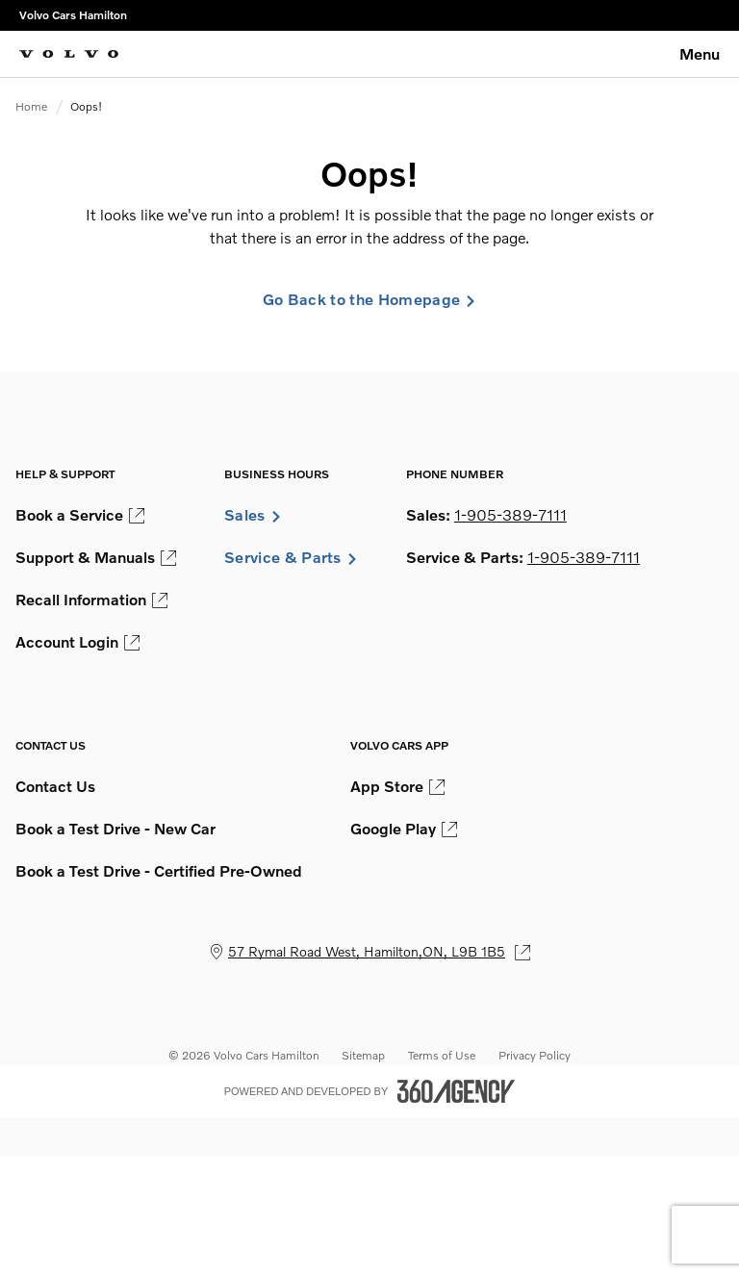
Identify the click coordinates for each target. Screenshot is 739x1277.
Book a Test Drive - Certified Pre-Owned (158, 871)
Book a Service (79, 514)
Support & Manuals (95, 557)
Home (31, 106)
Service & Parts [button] (291, 557)
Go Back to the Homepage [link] (369, 299)
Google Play (403, 828)
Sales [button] (253, 514)
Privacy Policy (534, 1055)
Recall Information (91, 599)
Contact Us (55, 786)
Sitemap (363, 1055)
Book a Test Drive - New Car (115, 828)
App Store (397, 786)
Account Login (77, 641)
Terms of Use (441, 1055)
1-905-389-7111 (510, 514)
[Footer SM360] (456, 1091)
